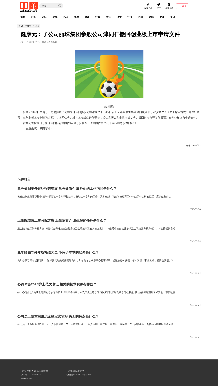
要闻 (161, 17)
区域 (151, 17)
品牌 (55, 17)
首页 (22, 17)
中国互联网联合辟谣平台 (75, 371)
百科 (140, 17)
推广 (159, 6)
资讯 (172, 17)
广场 (33, 17)
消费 (119, 17)
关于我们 (24, 371)
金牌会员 (169, 6)
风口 (65, 17)
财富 (87, 17)
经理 (76, 17)
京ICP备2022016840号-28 (31, 374)
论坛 (44, 17)
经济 (108, 17)
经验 (97, 17)
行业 (129, 17)
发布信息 (148, 6)
